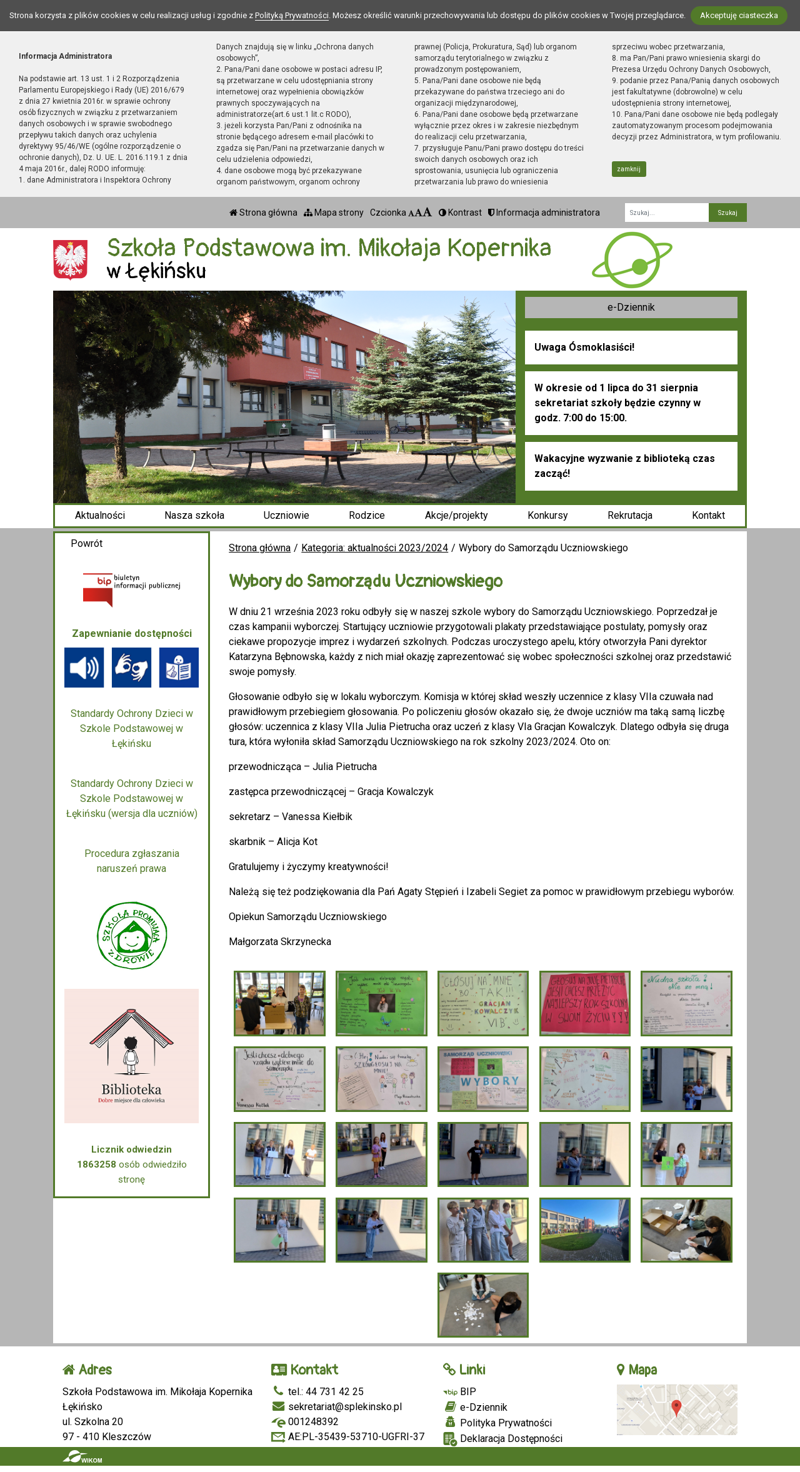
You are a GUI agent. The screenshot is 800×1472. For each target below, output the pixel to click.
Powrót (86, 543)
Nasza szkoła (194, 515)
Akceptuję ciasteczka (739, 15)
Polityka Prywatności (497, 1422)
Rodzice (367, 515)
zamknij (629, 169)
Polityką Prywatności (292, 15)
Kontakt (708, 515)
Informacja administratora (544, 213)
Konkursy (548, 515)
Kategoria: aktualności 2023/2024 (374, 548)
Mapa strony (334, 213)
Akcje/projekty (456, 515)
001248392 (305, 1422)
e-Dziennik (631, 307)
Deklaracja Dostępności (502, 1439)
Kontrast (460, 213)
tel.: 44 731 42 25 (317, 1392)
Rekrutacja (630, 515)
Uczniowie (286, 515)
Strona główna (263, 213)
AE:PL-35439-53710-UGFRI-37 (347, 1437)
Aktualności (100, 515)
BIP (459, 1392)
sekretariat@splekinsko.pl (336, 1407)
